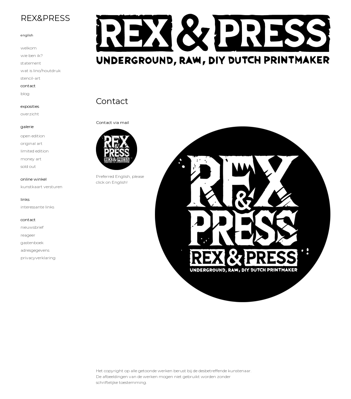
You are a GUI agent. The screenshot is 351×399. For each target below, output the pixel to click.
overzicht (30, 113)
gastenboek (32, 242)
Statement (31, 63)
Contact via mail (112, 122)
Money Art (31, 158)
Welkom (29, 47)
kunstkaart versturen (41, 186)
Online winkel (34, 179)
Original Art (32, 143)
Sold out (28, 166)
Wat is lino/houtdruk (41, 70)
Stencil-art (30, 78)
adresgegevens (35, 250)
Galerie (27, 126)
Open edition (33, 135)
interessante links (37, 206)
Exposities (30, 106)
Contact (28, 85)
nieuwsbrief (32, 227)
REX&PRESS (45, 18)
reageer (28, 235)
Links (25, 199)
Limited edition (35, 150)
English (27, 35)
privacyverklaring (38, 257)
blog (25, 93)
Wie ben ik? (32, 55)
